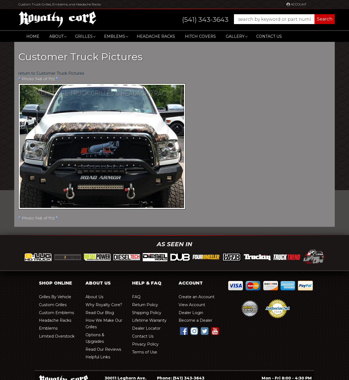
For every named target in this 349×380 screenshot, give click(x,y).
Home (32, 36)
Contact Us (269, 36)
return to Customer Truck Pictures (51, 73)
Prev (19, 78)
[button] (253, 19)
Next (57, 78)
